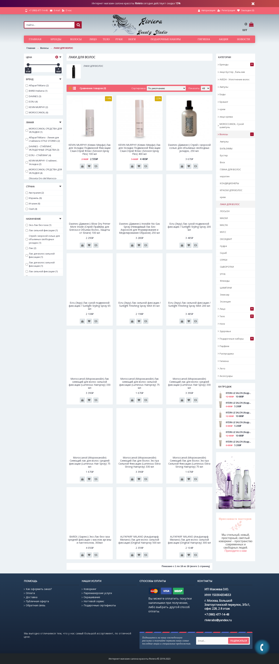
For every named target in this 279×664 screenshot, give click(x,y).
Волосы (44, 48)
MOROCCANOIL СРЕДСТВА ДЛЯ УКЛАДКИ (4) (44, 171)
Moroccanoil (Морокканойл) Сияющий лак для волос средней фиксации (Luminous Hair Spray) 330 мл (189, 383)
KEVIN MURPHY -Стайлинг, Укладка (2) (41, 162)
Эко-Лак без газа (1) (38, 225)
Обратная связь (34, 605)
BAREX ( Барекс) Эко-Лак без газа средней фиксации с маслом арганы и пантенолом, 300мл (89, 539)
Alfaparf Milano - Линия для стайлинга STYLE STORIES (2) (43, 139)
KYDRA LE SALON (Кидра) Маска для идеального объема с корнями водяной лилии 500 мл (239, 432)
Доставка (30, 597)
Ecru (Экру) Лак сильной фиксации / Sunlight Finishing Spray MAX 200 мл (189, 304)
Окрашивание (91, 597)
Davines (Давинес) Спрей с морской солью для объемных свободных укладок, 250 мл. (189, 148)
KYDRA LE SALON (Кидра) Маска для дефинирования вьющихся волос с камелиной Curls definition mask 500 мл (239, 412)
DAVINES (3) (33, 96)
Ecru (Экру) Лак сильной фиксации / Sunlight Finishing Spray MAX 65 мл (139, 304)
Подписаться (238, 640)
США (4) (31, 208)
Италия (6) (33, 203)
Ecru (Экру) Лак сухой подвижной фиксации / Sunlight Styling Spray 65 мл (89, 305)
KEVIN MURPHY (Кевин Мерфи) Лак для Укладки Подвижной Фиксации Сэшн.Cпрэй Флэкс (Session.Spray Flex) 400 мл (139, 149)
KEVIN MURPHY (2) (37, 107)
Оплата (29, 593)
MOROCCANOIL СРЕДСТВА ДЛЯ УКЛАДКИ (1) (44, 130)
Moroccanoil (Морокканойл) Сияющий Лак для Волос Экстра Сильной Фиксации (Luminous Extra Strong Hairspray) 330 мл (139, 462)
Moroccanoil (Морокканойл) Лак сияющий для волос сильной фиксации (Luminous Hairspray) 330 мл (89, 383)
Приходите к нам (235, 550)
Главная (31, 48)
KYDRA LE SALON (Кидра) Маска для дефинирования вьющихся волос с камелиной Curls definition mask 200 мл (239, 422)
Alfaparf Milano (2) (37, 85)
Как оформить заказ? (38, 589)
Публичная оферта (36, 601)
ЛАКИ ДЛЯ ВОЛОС (63, 48)
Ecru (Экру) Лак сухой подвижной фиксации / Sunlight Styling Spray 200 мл (189, 226)
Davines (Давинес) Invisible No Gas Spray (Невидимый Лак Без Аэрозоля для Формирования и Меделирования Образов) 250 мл (139, 228)
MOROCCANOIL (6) (37, 112)
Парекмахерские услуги (97, 593)
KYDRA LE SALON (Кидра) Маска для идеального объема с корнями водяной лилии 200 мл (239, 441)
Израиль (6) (34, 198)
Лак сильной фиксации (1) (42, 230)
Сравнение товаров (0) (93, 88)
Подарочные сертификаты (99, 605)
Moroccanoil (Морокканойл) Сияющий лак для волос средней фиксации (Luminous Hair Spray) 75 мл (89, 462)
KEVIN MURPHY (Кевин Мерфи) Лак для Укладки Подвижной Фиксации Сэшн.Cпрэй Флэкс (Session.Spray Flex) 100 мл (90, 149)
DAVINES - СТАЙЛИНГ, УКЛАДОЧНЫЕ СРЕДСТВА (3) (42, 148)
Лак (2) (31, 248)
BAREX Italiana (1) (36, 90)
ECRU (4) (32, 101)
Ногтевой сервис (93, 601)
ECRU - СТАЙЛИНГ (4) (38, 155)
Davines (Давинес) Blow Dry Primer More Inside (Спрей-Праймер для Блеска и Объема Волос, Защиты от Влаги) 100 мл (89, 228)
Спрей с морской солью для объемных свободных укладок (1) (43, 239)
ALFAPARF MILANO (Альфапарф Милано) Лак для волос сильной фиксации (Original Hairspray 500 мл (139, 539)
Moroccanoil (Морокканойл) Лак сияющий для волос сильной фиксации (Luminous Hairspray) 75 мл (139, 383)
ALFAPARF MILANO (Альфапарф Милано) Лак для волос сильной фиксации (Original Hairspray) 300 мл (189, 539)
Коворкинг (89, 589)
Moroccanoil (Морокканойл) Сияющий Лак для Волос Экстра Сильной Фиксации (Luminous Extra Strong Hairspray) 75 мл (189, 462)
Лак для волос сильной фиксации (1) (40, 255)
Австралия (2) (35, 192)
